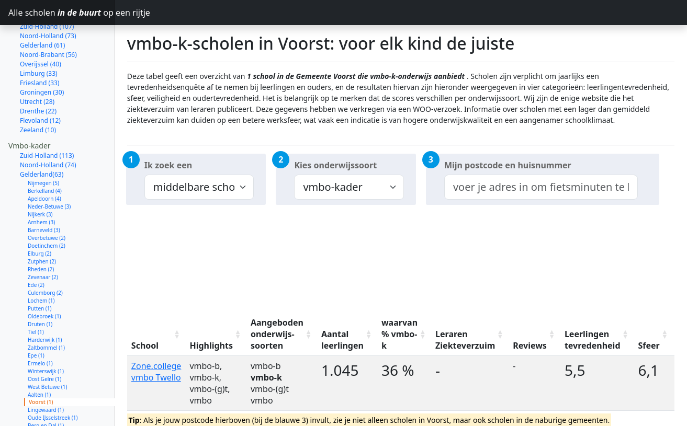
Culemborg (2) (45, 255)
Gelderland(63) (41, 137)
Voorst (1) (41, 365)
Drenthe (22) (38, 74)
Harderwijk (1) (45, 302)
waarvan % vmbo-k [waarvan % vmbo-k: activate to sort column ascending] (399, 334)
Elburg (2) (39, 216)
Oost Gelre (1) (44, 342)
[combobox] (541, 187)
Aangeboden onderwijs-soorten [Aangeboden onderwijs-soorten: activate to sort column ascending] (277, 334)
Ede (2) (36, 247)
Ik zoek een (168, 165)
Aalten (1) (39, 357)
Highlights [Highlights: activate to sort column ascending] (211, 345)
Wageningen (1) (47, 396)
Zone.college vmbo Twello (156, 371)
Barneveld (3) (44, 193)
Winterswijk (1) (46, 334)
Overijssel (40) (40, 26)
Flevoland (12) (40, 83)
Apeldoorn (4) (44, 161)
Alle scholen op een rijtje (61, 12)
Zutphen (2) (42, 224)
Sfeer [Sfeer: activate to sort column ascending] (649, 345)
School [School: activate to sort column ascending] (145, 345)
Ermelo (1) (40, 326)
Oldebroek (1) (44, 279)
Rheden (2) (41, 232)
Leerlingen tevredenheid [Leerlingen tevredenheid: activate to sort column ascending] (593, 339)
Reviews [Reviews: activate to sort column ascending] (530, 345)
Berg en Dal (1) (46, 388)
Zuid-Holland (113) (47, 118)
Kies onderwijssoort (335, 165)
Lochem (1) (41, 263)
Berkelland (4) (45, 153)
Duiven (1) (40, 419)
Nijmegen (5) (43, 145)
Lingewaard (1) (46, 372)
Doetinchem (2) (46, 208)
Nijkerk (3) (40, 177)
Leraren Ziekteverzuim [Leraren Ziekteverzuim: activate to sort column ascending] (465, 339)
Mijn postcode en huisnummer (507, 165)
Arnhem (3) (41, 185)
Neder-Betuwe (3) (49, 169)
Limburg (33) (39, 36)
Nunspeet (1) (43, 412)
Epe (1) (36, 318)
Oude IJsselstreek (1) (53, 380)
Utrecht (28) (37, 64)
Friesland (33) (39, 45)
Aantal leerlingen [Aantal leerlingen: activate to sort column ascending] (342, 339)
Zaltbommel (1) (46, 310)
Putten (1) (40, 271)
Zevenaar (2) (43, 240)
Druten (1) (40, 287)
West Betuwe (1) (47, 349)
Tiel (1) (36, 294)
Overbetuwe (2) (46, 200)
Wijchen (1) (41, 404)
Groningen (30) (42, 55)
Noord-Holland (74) (48, 127)
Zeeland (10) (38, 92)
